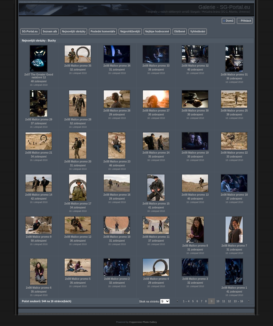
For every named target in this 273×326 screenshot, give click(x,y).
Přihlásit (246, 20)
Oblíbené (179, 31)
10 (217, 301)
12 (229, 301)
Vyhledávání (197, 31)
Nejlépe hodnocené (157, 31)
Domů (229, 20)
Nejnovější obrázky (74, 31)
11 (223, 301)
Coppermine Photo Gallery (143, 322)
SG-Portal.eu (30, 31)
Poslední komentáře (102, 31)
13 (235, 301)
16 (241, 301)
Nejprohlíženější (130, 31)
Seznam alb (50, 31)
